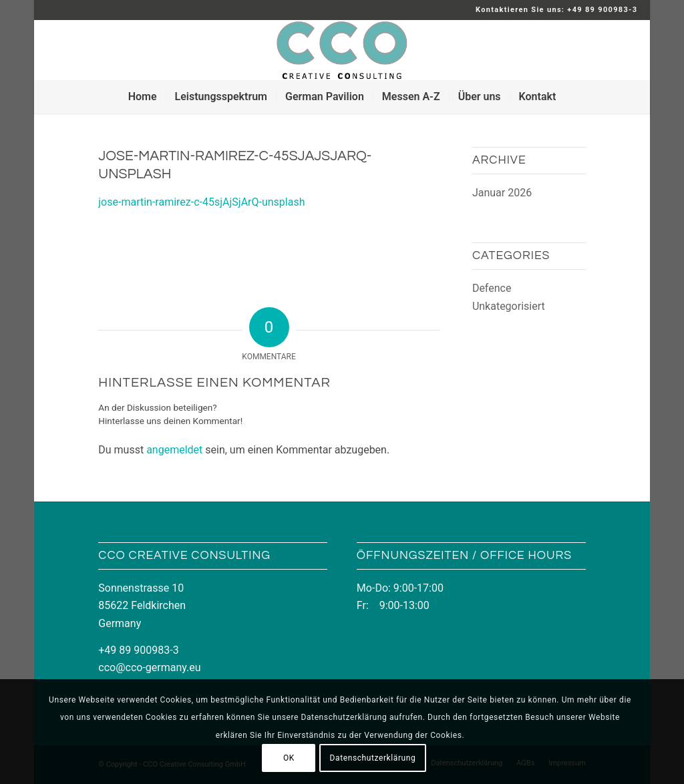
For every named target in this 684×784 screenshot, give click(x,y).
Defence (492, 288)
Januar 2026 (502, 192)
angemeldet (174, 449)
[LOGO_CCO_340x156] (342, 50)
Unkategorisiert (508, 306)
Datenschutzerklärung (373, 758)
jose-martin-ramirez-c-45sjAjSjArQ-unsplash (201, 202)
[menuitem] (143, 97)
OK (289, 758)
